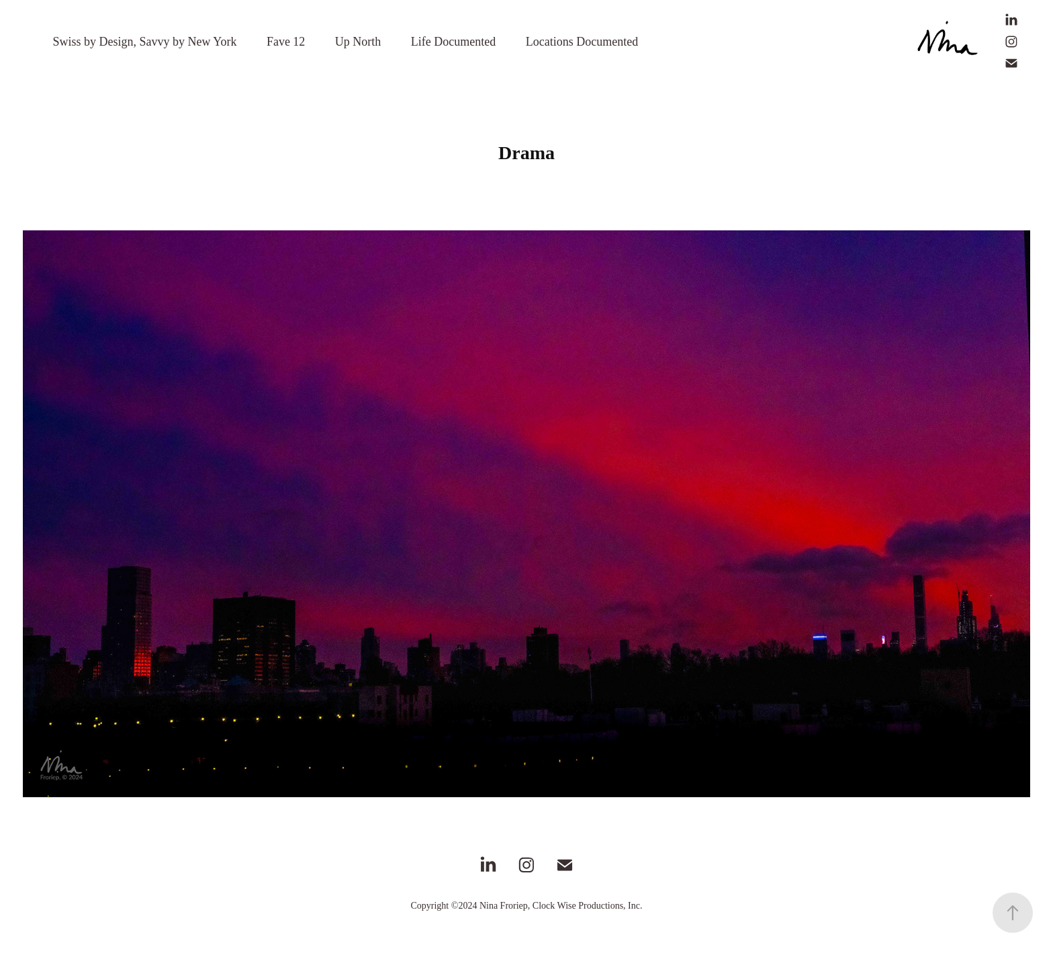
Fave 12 (286, 41)
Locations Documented (582, 41)
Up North (358, 41)
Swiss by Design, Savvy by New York (144, 41)
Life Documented (453, 41)
